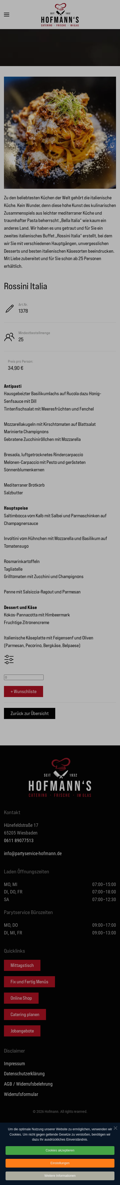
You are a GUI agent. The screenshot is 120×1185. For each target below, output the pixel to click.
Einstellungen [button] (60, 1165)
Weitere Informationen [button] (60, 1177)
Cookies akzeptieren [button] (60, 1152)
